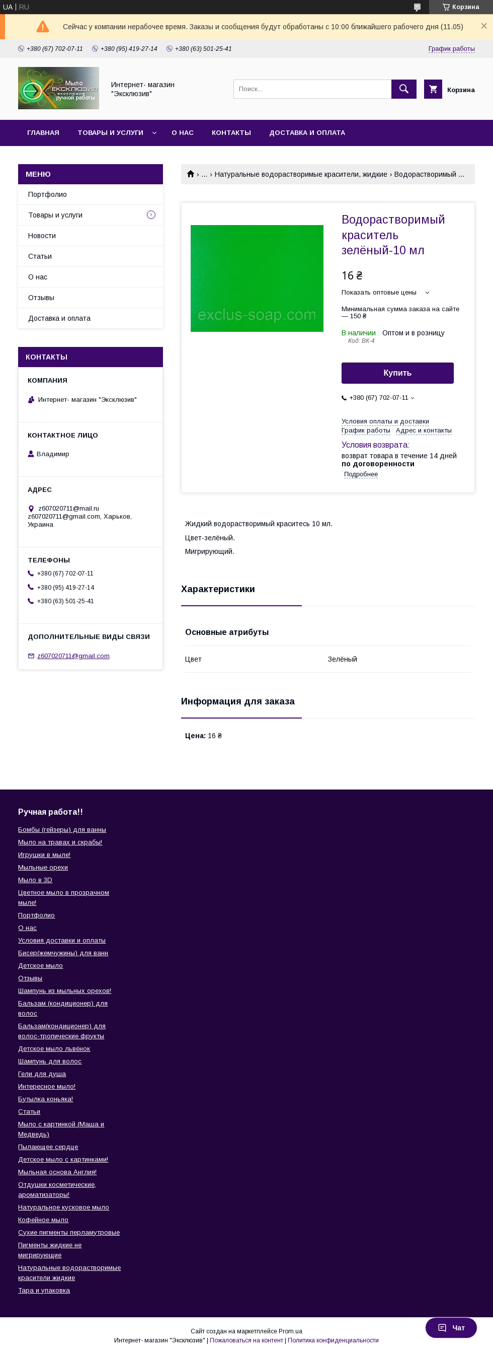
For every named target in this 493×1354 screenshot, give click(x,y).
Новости (42, 236)
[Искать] (404, 89)
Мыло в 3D (35, 880)
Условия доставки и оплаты (62, 940)
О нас (183, 132)
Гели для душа (42, 1074)
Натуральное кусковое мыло (63, 1207)
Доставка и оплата (307, 132)
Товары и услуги (110, 132)
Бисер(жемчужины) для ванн (63, 953)
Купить (398, 373)
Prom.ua (290, 1331)
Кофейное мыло (43, 1220)
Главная (43, 132)
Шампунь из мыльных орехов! (64, 990)
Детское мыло (40, 965)
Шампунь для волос (49, 1061)
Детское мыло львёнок (54, 1048)
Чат (451, 1327)
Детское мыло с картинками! (63, 1159)
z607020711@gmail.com (73, 656)
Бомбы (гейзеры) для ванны (62, 829)
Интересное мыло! (46, 1086)
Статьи (40, 256)
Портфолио (47, 194)
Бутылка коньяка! (45, 1099)
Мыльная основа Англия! (57, 1172)
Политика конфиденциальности (333, 1340)
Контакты (231, 132)
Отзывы (41, 298)
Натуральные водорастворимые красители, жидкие (301, 174)
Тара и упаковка (44, 1290)
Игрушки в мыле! (44, 855)
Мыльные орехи (43, 867)
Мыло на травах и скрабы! (60, 842)
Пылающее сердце (48, 1147)
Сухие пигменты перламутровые (69, 1232)
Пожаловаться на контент (246, 1340)
